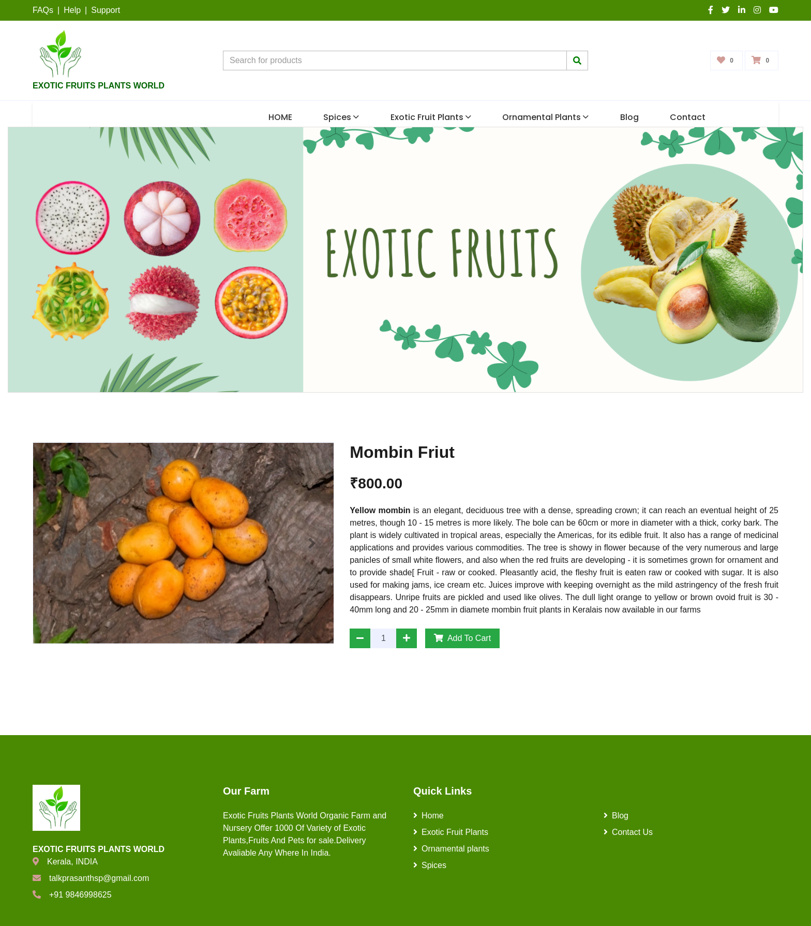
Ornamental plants (545, 117)
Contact (687, 117)
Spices (341, 117)
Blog (629, 117)
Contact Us (628, 832)
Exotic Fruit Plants (431, 117)
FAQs (43, 10)
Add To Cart (462, 638)
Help (72, 10)
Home (428, 815)
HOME (280, 117)
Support (105, 10)
